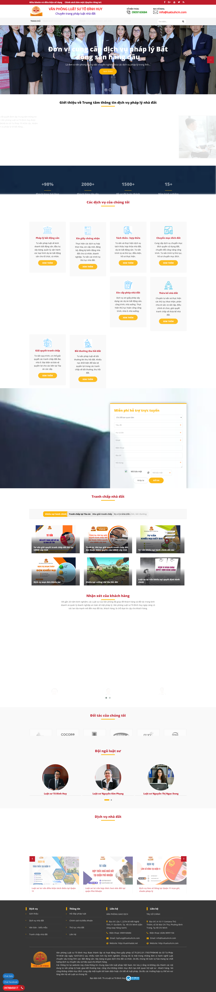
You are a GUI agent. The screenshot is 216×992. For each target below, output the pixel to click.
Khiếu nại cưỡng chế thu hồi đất (102, 582)
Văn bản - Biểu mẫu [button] (121, 21)
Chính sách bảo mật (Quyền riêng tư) (83, 2)
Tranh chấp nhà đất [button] (74, 21)
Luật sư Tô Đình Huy (55, 793)
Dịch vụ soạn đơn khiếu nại (47, 582)
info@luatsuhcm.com (173, 12)
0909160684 (139, 12)
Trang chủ (35, 21)
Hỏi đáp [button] (90, 21)
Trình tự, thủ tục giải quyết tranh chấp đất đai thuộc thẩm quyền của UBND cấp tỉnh (107, 548)
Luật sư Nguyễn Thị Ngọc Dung (161, 793)
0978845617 (11, 988)
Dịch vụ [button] (57, 21)
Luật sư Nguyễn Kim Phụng (108, 793)
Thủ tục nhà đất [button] (103, 21)
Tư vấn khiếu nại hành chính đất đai (156, 550)
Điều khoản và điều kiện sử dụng (45, 2)
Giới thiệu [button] (47, 21)
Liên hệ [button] (135, 21)
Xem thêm (108, 71)
